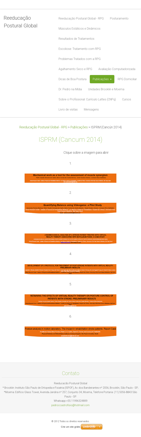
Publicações (79, 127)
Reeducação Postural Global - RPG (43, 127)
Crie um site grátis (70, 426)
